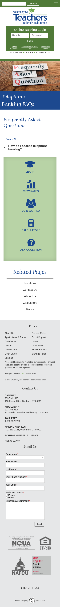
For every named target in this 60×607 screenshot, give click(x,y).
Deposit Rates (39, 333)
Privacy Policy (30, 374)
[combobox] (14, 4)
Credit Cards (11, 349)
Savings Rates (39, 353)
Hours (29, 52)
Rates (30, 309)
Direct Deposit (39, 337)
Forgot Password (14, 47)
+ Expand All (10, 139)
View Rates (31, 190)
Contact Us (43, 52)
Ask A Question (31, 248)
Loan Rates (38, 345)
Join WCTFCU (31, 209)
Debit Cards (11, 353)
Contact (8, 345)
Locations (16, 52)
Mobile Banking (39, 349)
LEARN (30, 170)
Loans (35, 341)
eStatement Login (45, 47)
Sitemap (9, 358)
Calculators (31, 229)
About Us (30, 296)
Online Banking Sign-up (29, 47)
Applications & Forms (15, 337)
